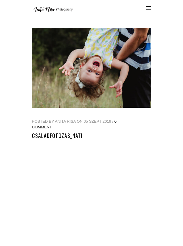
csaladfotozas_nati (57, 135)
